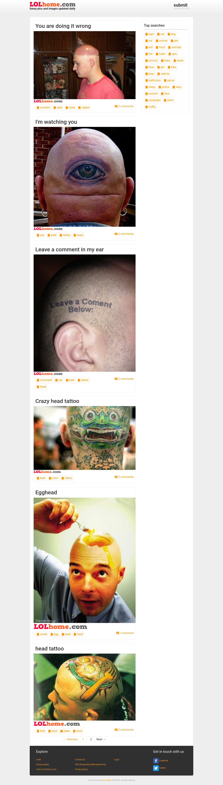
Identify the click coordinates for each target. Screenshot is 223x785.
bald (57, 107)
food (77, 731)
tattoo (64, 235)
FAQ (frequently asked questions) (90, 764)
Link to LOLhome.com (46, 769)
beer (149, 73)
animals (174, 47)
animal (161, 40)
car (148, 40)
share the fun (182, 6)
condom (43, 107)
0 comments (124, 729)
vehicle (163, 73)
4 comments (124, 234)
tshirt (169, 100)
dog (171, 34)
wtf (149, 47)
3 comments (124, 378)
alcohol (151, 60)
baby (165, 60)
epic (172, 54)
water (178, 60)
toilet (160, 54)
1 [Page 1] (83, 739)
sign (149, 34)
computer (152, 100)
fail (148, 54)
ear (59, 380)
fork (41, 731)
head (70, 107)
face (149, 67)
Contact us (80, 759)
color (53, 478)
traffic (150, 106)
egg (54, 634)
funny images (106, 780)
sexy (176, 87)
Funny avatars (42, 764)
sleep (150, 87)
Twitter (159, 768)
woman (151, 93)
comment (44, 380)
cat (160, 34)
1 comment (125, 633)
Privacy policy (81, 769)
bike (172, 67)
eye (40, 235)
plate (65, 731)
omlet (42, 634)
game (169, 80)
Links (38, 759)
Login (116, 759)
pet (174, 40)
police (163, 87)
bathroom (153, 80)
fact (165, 93)
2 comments (124, 106)
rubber (84, 107)
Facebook (160, 761)
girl (160, 67)
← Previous (70, 739)
